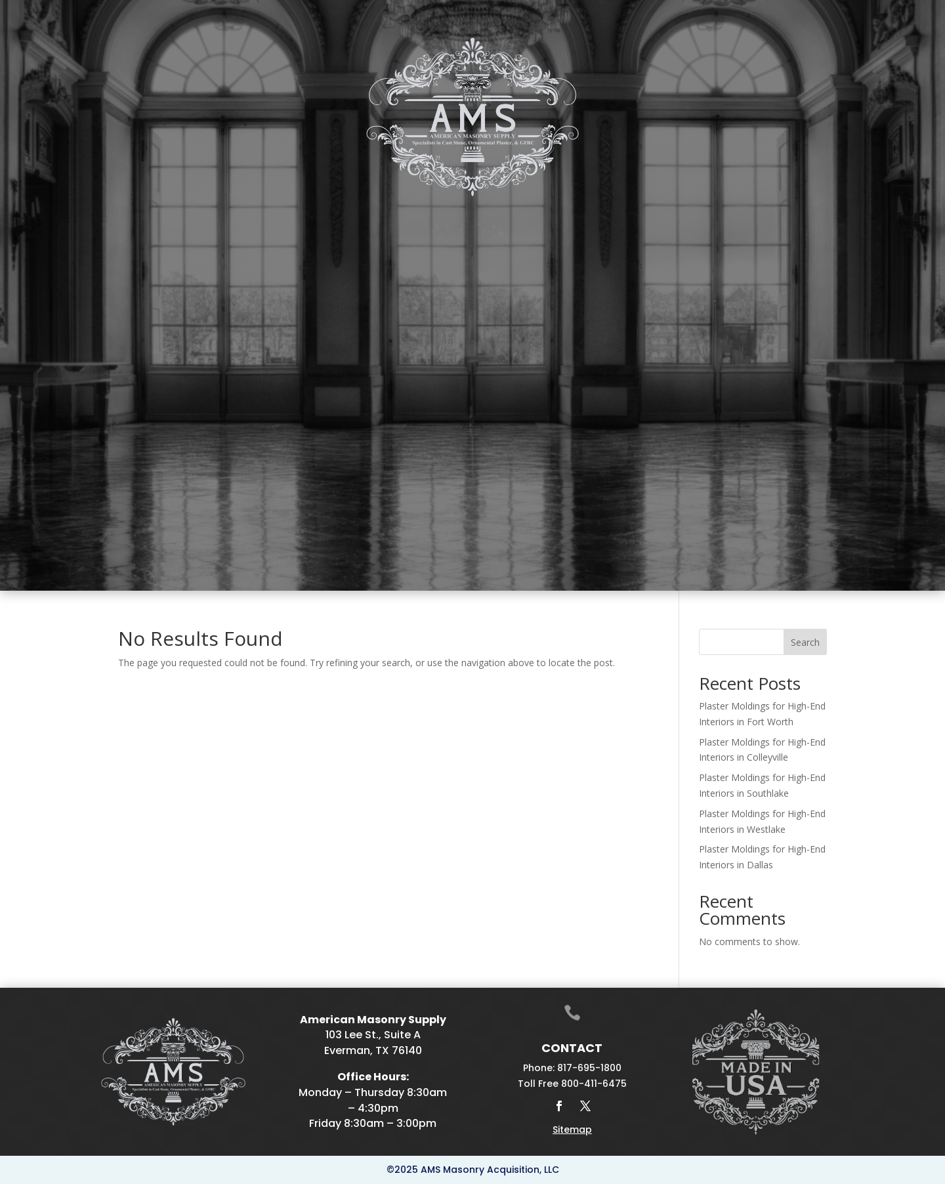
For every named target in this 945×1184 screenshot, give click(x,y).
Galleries (636, 212)
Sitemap (572, 1129)
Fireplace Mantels (377, 212)
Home (157, 212)
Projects (711, 212)
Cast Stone (231, 212)
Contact (770, 212)
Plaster (294, 212)
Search (805, 642)
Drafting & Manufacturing (525, 212)
